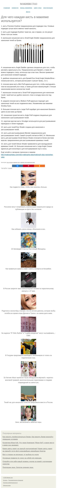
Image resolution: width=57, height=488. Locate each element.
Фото (28, 12)
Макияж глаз (28, 3)
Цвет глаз (37, 8)
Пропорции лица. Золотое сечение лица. (18, 467)
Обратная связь (7, 485)
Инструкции (48, 8)
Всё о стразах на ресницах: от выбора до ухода (21, 454)
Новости (15, 8)
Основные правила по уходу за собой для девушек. (22, 458)
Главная (6, 8)
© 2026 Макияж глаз (8, 477)
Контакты (5, 480)
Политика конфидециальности (10, 482)
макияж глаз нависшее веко (27, 162)
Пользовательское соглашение (15, 480)
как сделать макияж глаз (13, 162)
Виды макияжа (26, 8)
